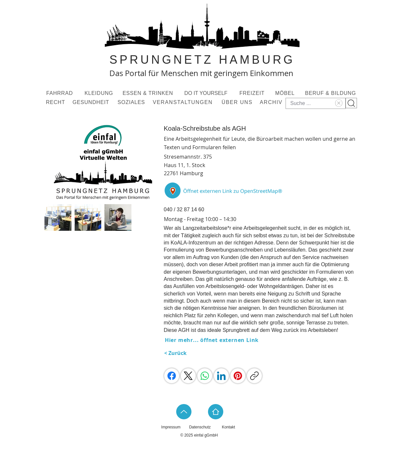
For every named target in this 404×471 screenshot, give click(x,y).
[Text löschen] (338, 103)
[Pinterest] (237, 375)
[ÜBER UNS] (238, 102)
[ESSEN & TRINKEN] (149, 93)
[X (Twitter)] (188, 375)
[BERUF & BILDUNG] (331, 93)
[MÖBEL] (286, 93)
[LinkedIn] (221, 375)
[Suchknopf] (351, 103)
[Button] (225, 191)
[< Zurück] (180, 353)
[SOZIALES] (132, 102)
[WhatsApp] (204, 375)
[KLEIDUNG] (99, 93)
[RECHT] (56, 102)
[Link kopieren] (254, 375)
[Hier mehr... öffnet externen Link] (212, 340)
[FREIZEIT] (253, 93)
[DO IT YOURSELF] (207, 93)
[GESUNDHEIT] (91, 102)
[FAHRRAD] (60, 93)
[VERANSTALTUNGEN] (183, 102)
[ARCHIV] (272, 102)
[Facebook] (171, 375)
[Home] (215, 411)
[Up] (183, 411)
